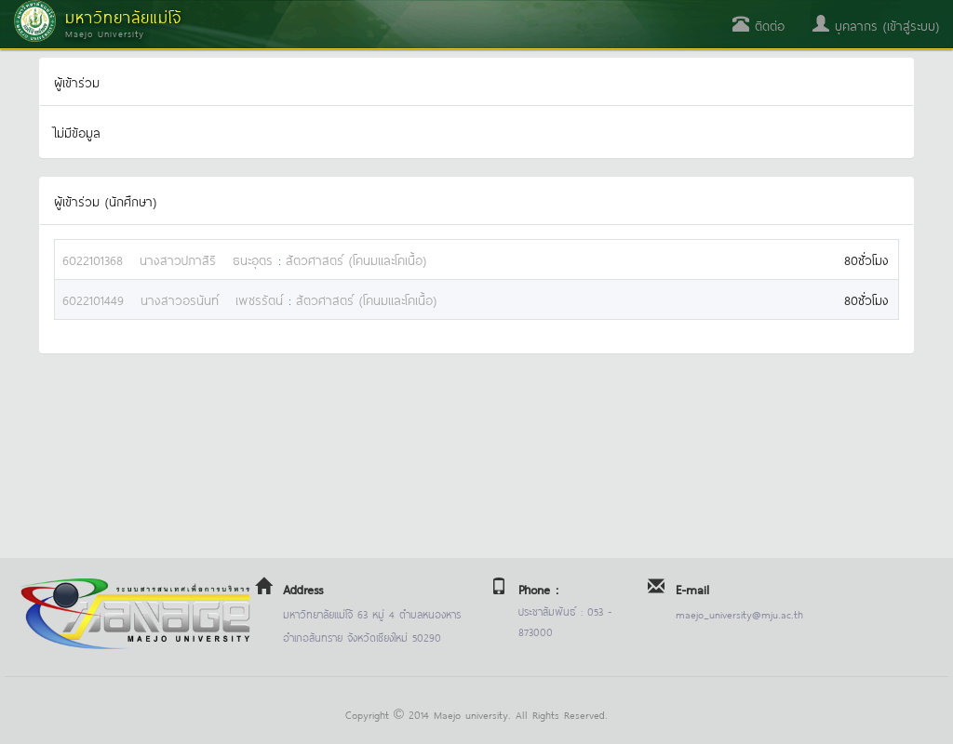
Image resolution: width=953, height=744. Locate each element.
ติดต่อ (758, 24)
